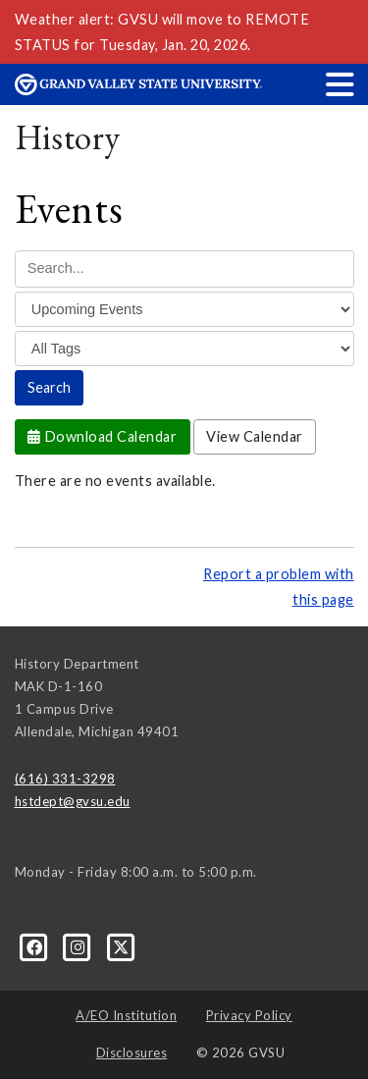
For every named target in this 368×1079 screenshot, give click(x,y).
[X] (121, 945)
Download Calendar (102, 436)
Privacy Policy (249, 1015)
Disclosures (132, 1052)
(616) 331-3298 (65, 778)
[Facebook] (36, 945)
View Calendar (254, 436)
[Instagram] (79, 945)
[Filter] (184, 309)
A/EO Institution (126, 1015)
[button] (340, 84)
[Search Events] (184, 268)
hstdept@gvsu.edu (73, 801)
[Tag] (184, 348)
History (68, 137)
